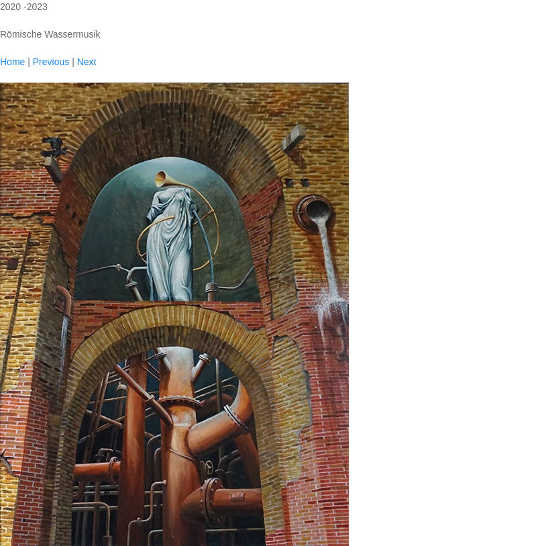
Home (12, 61)
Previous (51, 61)
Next (87, 61)
